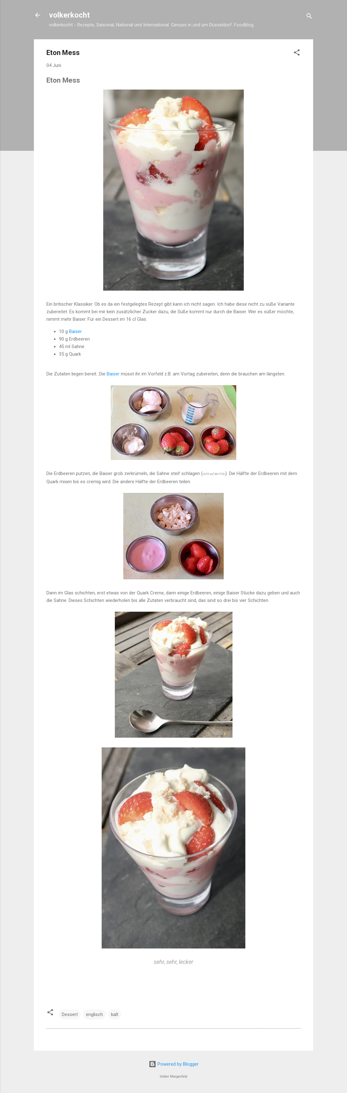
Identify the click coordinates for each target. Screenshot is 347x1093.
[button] (297, 53)
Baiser (75, 331)
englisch (94, 1014)
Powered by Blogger (174, 1064)
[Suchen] (309, 17)
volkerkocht (69, 15)
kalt (114, 1014)
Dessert (70, 1014)
